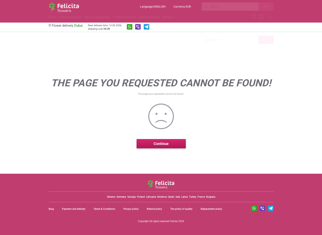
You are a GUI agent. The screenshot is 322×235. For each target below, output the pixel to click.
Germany (121, 196)
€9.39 (107, 28)
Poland (141, 196)
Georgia (131, 196)
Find (266, 6)
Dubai (78, 25)
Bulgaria (210, 196)
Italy (178, 196)
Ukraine (111, 196)
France (201, 196)
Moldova (162, 196)
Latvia (184, 196)
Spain (171, 196)
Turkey (192, 196)
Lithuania (151, 196)
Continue (161, 143)
